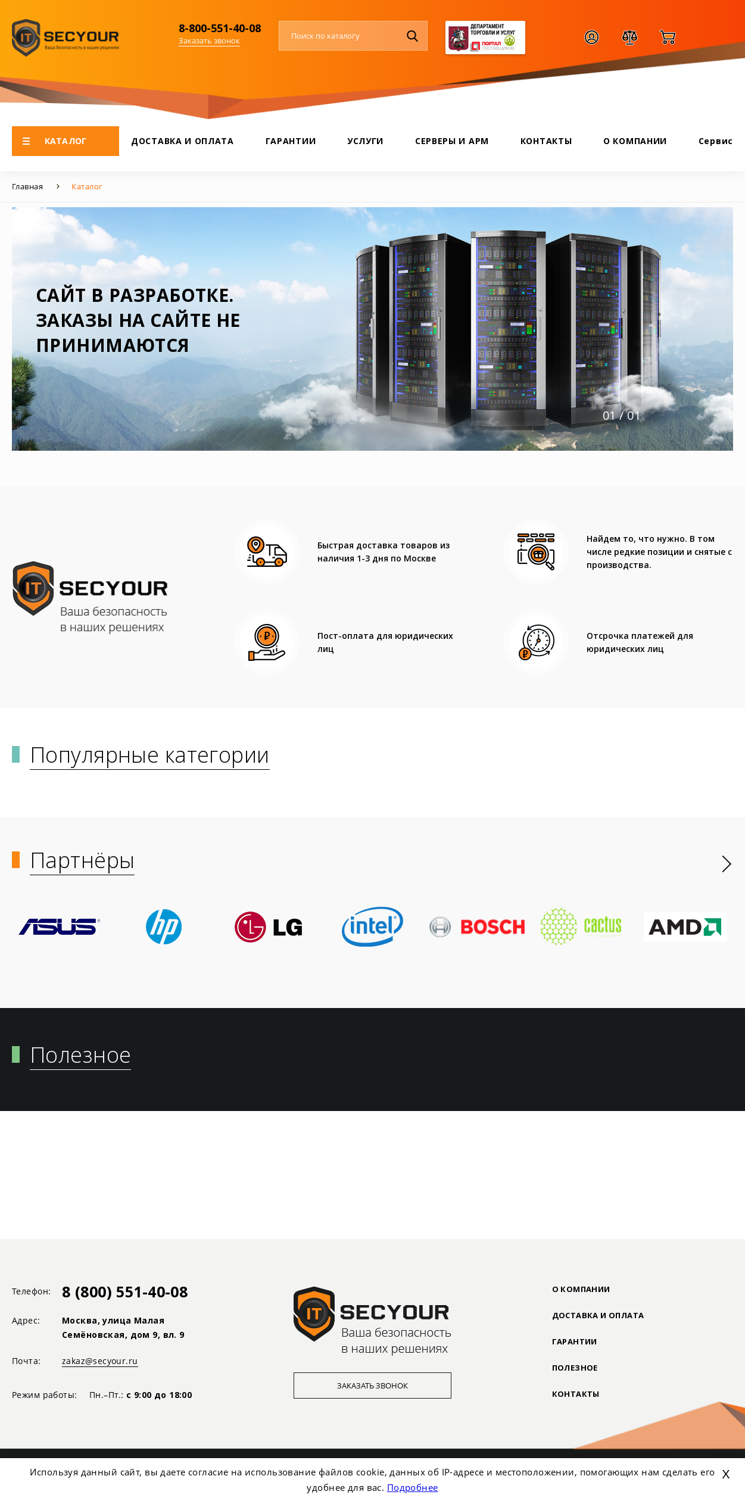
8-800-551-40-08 (220, 28)
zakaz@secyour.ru (100, 1360)
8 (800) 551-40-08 (125, 1291)
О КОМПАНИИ (635, 140)
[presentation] (726, 864)
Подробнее (412, 1487)
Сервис (716, 140)
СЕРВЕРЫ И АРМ (452, 140)
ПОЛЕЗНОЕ (578, 1367)
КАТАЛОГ (54, 140)
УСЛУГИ (365, 140)
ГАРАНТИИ (291, 140)
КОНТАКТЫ (546, 140)
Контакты (579, 1393)
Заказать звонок (209, 40)
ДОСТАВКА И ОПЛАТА (182, 140)
